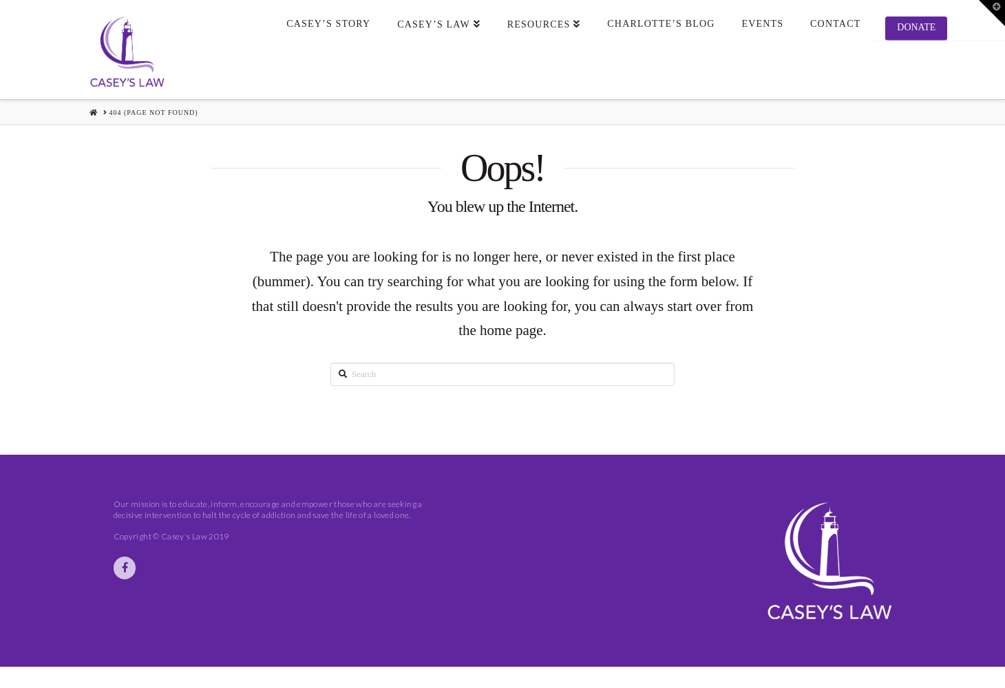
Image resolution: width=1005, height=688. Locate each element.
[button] (992, 13)
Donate (916, 27)
